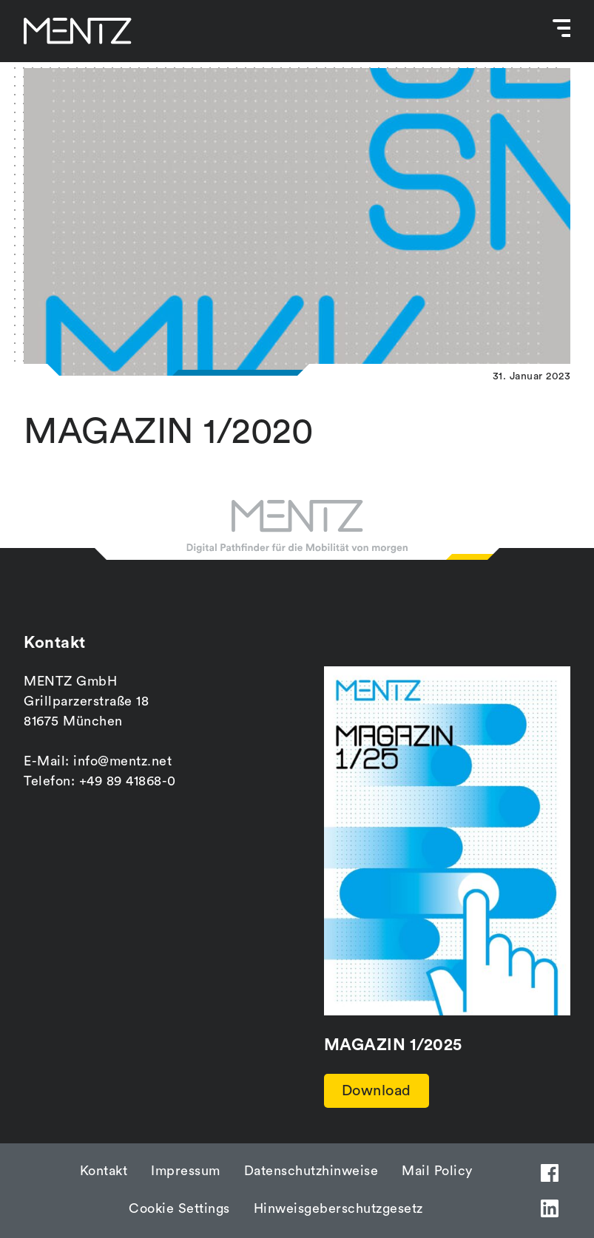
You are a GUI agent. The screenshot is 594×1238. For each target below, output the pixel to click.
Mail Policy (437, 1170)
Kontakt (104, 1170)
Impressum (185, 1170)
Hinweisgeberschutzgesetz (338, 1208)
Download (376, 1090)
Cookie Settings (179, 1208)
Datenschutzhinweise (311, 1170)
